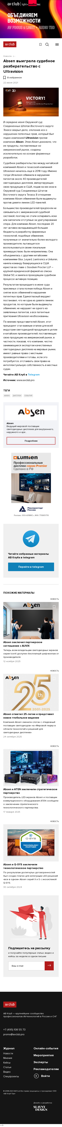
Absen (7, 396)
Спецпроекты (11, 1076)
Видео (7, 1071)
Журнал (9, 1048)
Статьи (7, 1067)
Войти (45, 1076)
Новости (8, 1053)
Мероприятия (44, 1055)
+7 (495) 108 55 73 (14, 1029)
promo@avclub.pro (13, 1034)
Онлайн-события (46, 1048)
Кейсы (6, 1062)
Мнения (7, 1058)
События (28, 396)
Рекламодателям (46, 1069)
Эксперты (41, 1062)
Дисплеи (17, 396)
